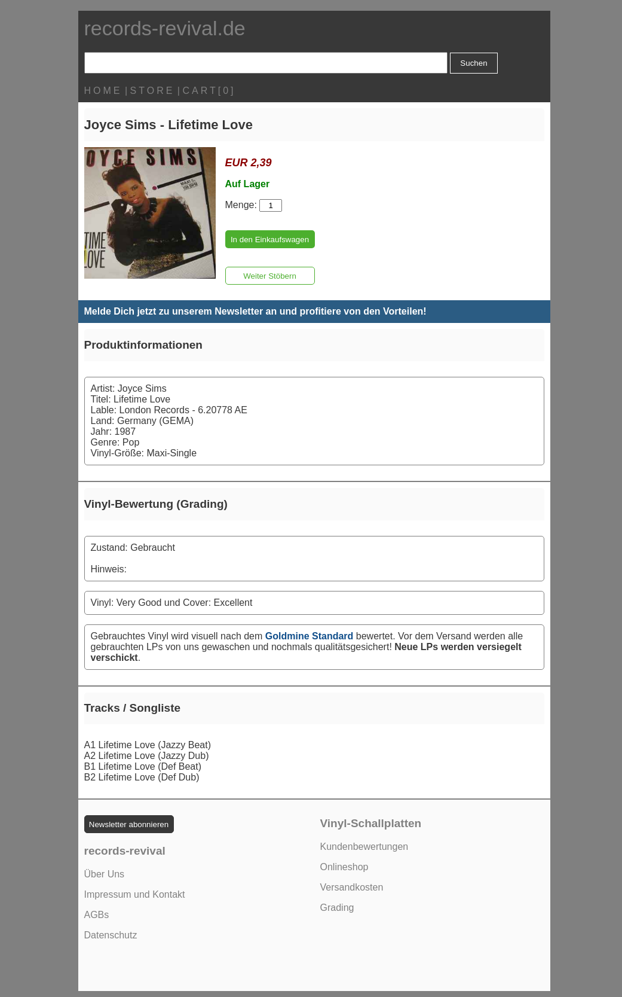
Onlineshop (344, 867)
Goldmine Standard (309, 636)
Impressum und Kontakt (134, 894)
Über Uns (104, 874)
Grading (337, 908)
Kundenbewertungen (364, 846)
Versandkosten (352, 887)
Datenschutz (110, 935)
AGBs (96, 915)
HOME (103, 91)
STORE (152, 91)
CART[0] (208, 91)
